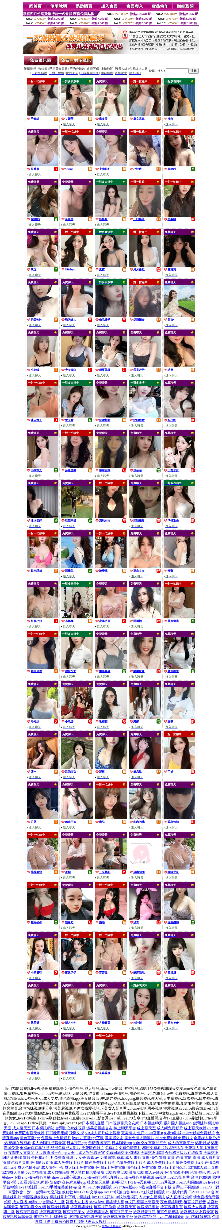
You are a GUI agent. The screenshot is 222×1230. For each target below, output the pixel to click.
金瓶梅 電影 (20, 1158)
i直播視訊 (118, 1182)
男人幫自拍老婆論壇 (87, 1172)
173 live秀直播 (139, 1182)
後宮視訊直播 (50, 1212)
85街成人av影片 (150, 1172)
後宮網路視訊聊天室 (85, 1217)
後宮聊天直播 (98, 1182)
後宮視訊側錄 (105, 1207)
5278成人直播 (13, 1172)
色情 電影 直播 (188, 1158)
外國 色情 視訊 (193, 1172)
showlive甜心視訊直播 (99, 1177)
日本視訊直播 (93, 1123)
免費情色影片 (92, 1148)
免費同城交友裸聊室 (123, 1153)
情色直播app (30, 1138)
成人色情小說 (29, 1167)
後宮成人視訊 (195, 1207)
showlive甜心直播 (36, 1177)
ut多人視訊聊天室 (90, 1153)
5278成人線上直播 (203, 1167)
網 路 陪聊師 (50, 1182)
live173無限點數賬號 (148, 1192)
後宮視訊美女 (74, 1212)
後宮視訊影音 (195, 1202)
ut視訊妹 (84, 1197)
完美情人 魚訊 (133, 1133)
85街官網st (154, 1133)
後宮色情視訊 (168, 1212)
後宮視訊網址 (148, 1207)
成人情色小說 (52, 1167)
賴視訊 (33, 1182)
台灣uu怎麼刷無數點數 (54, 1192)
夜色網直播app (74, 1182)
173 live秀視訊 (163, 1182)
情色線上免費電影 (141, 1167)
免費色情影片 (130, 1148)
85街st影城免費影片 (198, 1133)
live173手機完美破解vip (57, 1187)
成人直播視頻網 (179, 1197)
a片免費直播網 (61, 1158)
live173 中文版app (88, 1192)
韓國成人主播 (77, 1202)
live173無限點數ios (191, 1182)
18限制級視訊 (126, 1197)
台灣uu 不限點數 (185, 1187)
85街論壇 (128, 1172)
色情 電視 (172, 1172)
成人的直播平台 (181, 1143)
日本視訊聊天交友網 (122, 1123)
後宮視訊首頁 (171, 1207)
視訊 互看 (19, 1182)
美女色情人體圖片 (139, 1138)
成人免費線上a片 (161, 1163)
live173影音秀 (178, 1177)
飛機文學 (76, 1133)
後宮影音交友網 (32, 1207)
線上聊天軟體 (195, 1128)
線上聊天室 (146, 1128)
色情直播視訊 (99, 1143)
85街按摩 (112, 1172)
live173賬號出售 (117, 1192)
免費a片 (111, 1148)
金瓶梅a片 (39, 1158)
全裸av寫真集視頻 (35, 1148)
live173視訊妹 (103, 1197)
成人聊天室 (21, 1128)
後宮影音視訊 (144, 1212)
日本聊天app (122, 1143)
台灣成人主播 (53, 1202)
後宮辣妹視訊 (58, 1207)
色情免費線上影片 (131, 1163)
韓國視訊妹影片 (35, 1197)
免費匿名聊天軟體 (30, 1133)
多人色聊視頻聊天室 (49, 1143)
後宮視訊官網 (27, 1212)
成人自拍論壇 (58, 1172)
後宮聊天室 (126, 1207)
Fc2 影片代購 (176, 1192)
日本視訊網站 (43, 1128)
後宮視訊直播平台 (118, 1217)
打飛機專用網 (57, 1133)
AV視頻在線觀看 (17, 1143)
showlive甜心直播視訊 (136, 1177)
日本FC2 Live (199, 1192)
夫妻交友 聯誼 (152, 1153)
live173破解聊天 (170, 1217)
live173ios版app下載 (129, 1187)
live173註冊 (28, 1187)
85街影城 (202, 1143)
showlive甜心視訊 (66, 1177)
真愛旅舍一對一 (21, 1192)
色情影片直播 (42, 1163)
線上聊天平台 (125, 1128)
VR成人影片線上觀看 (102, 1133)
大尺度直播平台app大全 (55, 1153)
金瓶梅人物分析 (207, 1138)
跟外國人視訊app (177, 1123)
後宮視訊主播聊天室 (50, 1217)
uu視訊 (160, 1177)
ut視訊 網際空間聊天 (142, 1202)
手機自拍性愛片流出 (68, 1222)
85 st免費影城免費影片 (174, 1138)
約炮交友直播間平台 (150, 1143)
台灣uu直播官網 (111, 1226)
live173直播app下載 (88, 1138)
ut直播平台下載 (158, 1187)
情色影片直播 (18, 1163)
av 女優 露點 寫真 (109, 1158)
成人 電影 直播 (137, 1158)
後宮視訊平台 (121, 1212)
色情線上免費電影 (111, 1167)
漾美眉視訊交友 (99, 1128)
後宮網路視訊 (145, 1217)
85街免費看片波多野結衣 (163, 1148)
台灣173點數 (201, 1177)
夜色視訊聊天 (171, 1202)
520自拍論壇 (36, 1172)
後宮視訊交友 (97, 1212)
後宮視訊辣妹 (81, 1207)
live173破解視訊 (198, 1217)
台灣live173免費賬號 (95, 1187)
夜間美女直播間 (21, 1153)
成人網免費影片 (170, 1128)
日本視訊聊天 (151, 1123)
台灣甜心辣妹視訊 (70, 1128)
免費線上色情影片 (56, 1138)
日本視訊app (77, 1143)
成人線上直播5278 (172, 1167)
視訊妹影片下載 (63, 1197)
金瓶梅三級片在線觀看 (184, 1153)
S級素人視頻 (96, 1222)
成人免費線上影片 (69, 1163)
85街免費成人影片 (65, 1148)
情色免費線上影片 (100, 1163)
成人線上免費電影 (80, 1167)
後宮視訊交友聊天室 (197, 1212)
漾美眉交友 (114, 1138)
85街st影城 (173, 1133)
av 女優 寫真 (84, 1158)
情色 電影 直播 (162, 1158)
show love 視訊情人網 (106, 1202)
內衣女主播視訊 (152, 1197)
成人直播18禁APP (27, 1202)
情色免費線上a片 (190, 1163)
